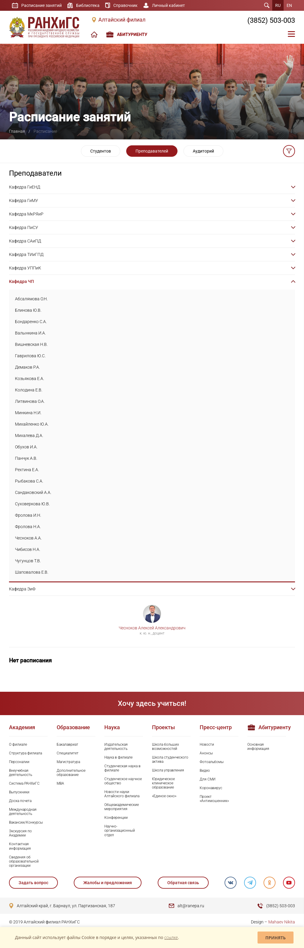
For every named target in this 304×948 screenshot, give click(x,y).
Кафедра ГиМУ (23, 200)
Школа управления (168, 770)
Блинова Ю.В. (28, 310)
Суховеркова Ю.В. (32, 503)
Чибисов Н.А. (27, 549)
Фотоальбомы (212, 762)
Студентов (100, 151)
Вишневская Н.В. (31, 344)
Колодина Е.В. (28, 390)
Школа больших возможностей (165, 746)
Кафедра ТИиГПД (26, 254)
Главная (17, 131)
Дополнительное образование (71, 772)
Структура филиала (25, 753)
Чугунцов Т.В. (28, 560)
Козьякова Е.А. (29, 378)
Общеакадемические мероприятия (121, 807)
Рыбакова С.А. (29, 481)
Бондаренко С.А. (31, 321)
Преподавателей (152, 151)
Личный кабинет (168, 5)
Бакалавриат (67, 744)
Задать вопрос (33, 882)
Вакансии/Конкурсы (26, 822)
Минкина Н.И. (28, 412)
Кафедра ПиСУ (23, 227)
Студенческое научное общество (123, 781)
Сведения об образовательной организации (24, 861)
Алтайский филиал (121, 20)
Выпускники (19, 792)
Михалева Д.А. (29, 435)
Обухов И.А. (26, 446)
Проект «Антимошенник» (214, 799)
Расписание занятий (41, 5)
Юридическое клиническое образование (163, 783)
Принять (275, 938)
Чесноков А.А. (28, 538)
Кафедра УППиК (25, 268)
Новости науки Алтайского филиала (121, 794)
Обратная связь (183, 882)
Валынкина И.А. (30, 333)
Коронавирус (211, 788)
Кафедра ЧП (21, 281)
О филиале (18, 744)
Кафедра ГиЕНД (24, 187)
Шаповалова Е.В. (31, 572)
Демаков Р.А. (27, 367)
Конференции (116, 818)
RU (278, 5)
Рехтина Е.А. (27, 469)
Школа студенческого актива (170, 759)
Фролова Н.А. (28, 526)
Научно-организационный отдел (119, 830)
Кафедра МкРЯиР (26, 214)
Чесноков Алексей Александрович (152, 628)
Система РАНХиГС (24, 783)
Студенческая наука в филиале (122, 768)
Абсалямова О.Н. (31, 298)
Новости (207, 744)
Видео (205, 770)
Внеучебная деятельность (20, 772)
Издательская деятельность (116, 746)
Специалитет (68, 753)
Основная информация (258, 746)
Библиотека (88, 5)
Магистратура (68, 762)
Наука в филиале (118, 757)
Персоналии (19, 762)
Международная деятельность (23, 811)
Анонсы (206, 753)
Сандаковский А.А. (33, 492)
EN (289, 5)
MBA (60, 783)
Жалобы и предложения (107, 882)
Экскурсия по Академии (20, 833)
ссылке (171, 937)
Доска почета (20, 801)
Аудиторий (203, 151)
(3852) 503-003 (271, 20)
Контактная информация (20, 846)
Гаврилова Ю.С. (30, 355)
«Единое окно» (164, 796)
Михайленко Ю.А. (32, 424)
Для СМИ (208, 779)
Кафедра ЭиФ (22, 589)
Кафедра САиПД (25, 241)
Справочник (125, 5)
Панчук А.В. (26, 458)
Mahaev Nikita (281, 922)
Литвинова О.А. (30, 401)
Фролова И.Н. (28, 515)
